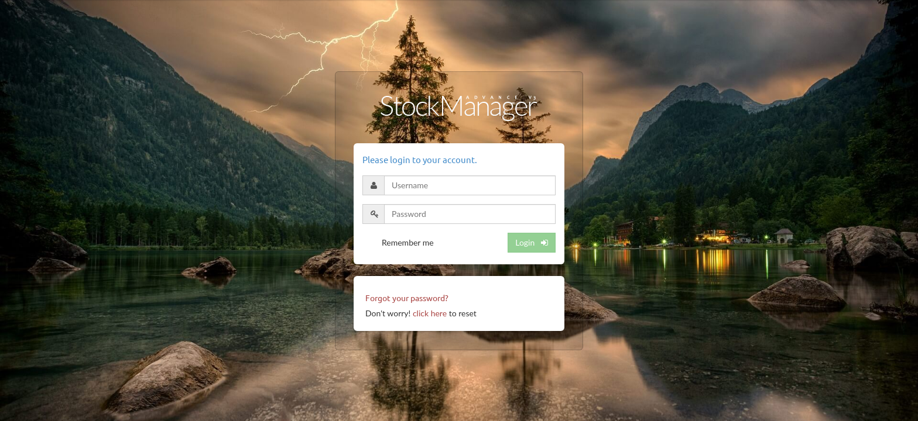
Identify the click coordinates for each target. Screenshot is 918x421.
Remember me (408, 242)
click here (430, 313)
